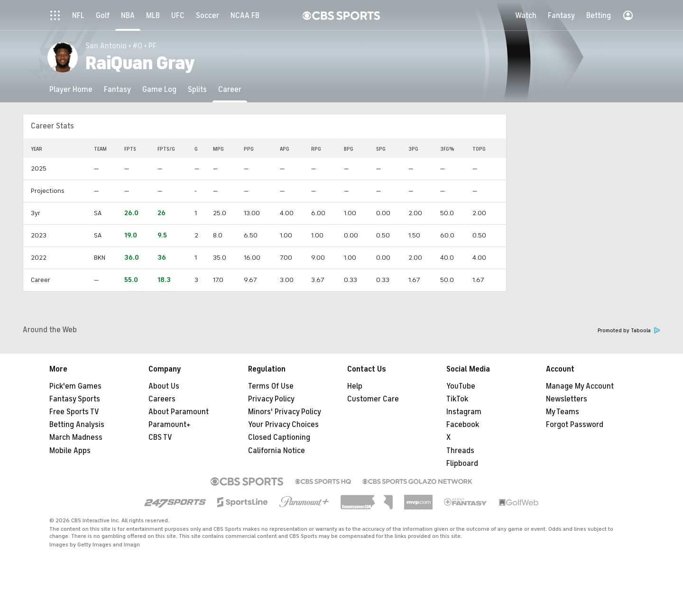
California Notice (276, 450)
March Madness (75, 437)
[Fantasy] (117, 89)
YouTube (460, 386)
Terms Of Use (271, 386)
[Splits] (197, 89)
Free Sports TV (74, 412)
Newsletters (566, 399)
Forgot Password (574, 424)
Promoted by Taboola (629, 330)
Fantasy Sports (74, 399)
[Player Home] (71, 89)
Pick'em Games (75, 386)
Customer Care (373, 399)
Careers (161, 399)
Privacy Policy (271, 399)
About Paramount (178, 412)
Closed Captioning (279, 437)
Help (354, 386)
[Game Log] (159, 89)
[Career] (229, 89)
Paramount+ (169, 424)
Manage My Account (580, 386)
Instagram (463, 412)
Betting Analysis (76, 424)
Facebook (462, 424)
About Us (163, 386)
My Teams (562, 412)
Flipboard (462, 463)
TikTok (457, 399)
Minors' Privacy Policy (284, 412)
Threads (460, 450)
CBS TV (160, 437)
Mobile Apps (70, 450)
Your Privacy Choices (283, 424)
